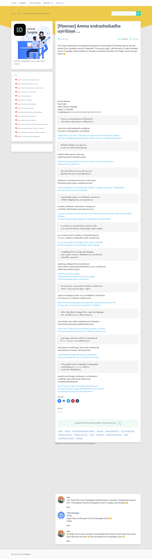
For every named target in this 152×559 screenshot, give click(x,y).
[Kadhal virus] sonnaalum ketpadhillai (27, 136)
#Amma (67, 431)
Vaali (19, 13)
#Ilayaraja (100, 431)
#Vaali (126, 435)
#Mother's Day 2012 (81, 435)
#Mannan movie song (65, 435)
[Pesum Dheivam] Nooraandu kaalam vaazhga (30, 132)
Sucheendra (124, 39)
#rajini (92, 435)
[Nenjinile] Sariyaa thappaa (24, 108)
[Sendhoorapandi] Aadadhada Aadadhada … (29, 112)
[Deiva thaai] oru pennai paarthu (26, 120)
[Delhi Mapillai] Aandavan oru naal (26, 83)
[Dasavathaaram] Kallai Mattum (25, 116)
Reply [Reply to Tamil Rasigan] (68, 525)
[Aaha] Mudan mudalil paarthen (25, 104)
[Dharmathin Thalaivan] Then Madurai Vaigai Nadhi (31, 124)
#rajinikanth (100, 435)
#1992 (60, 431)
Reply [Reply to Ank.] (68, 507)
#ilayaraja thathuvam (112, 431)
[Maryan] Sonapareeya (23, 95)
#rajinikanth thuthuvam (114, 435)
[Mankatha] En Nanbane (23, 99)
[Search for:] (123, 13)
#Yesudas (79, 438)
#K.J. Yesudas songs (127, 431)
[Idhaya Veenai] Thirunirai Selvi (25, 91)
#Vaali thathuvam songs (66, 438)
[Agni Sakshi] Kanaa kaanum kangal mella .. (29, 87)
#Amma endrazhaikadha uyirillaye (83, 431)
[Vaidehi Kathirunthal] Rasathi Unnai (27, 79)
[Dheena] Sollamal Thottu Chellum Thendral (29, 128)
